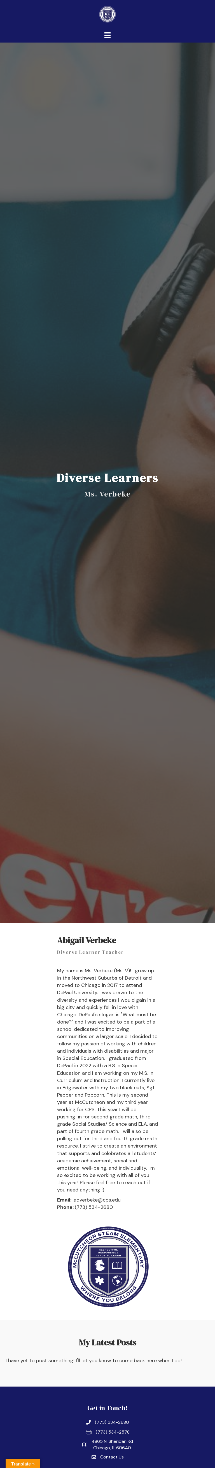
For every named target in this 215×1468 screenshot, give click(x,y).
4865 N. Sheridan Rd (112, 1441)
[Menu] (107, 35)
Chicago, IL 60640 (112, 1448)
